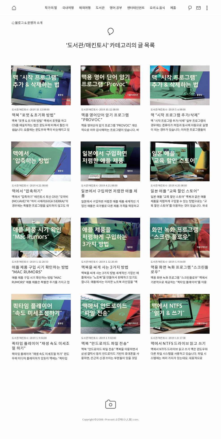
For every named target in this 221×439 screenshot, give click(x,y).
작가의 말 (51, 8)
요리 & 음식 (157, 8)
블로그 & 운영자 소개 (27, 23)
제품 (173, 8)
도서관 (100, 8)
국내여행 (68, 8)
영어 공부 (116, 8)
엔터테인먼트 (136, 8)
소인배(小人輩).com (126, 419)
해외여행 (85, 8)
